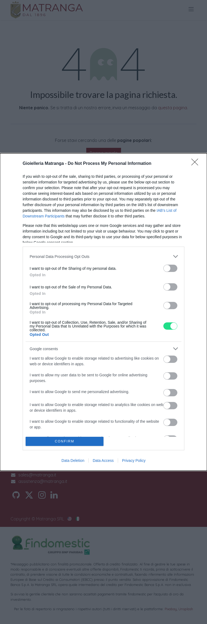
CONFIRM (64, 441)
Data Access (103, 460)
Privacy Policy (134, 460)
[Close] (196, 164)
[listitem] (103, 256)
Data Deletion (72, 460)
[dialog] (103, 312)
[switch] (170, 268)
